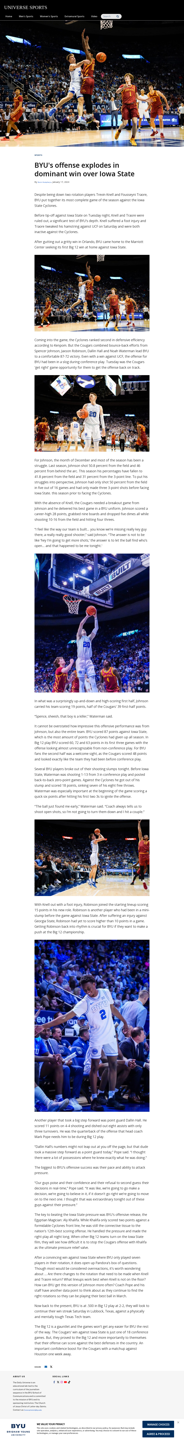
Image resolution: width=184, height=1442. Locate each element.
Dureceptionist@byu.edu (24, 1413)
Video (94, 16)
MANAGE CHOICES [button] (158, 1424)
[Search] (111, 16)
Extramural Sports (74, 16)
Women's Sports (49, 16)
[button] (179, 1423)
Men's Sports (26, 16)
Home (8, 16)
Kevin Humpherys (46, 182)
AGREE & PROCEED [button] (158, 1434)
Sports (38, 155)
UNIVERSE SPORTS (25, 7)
